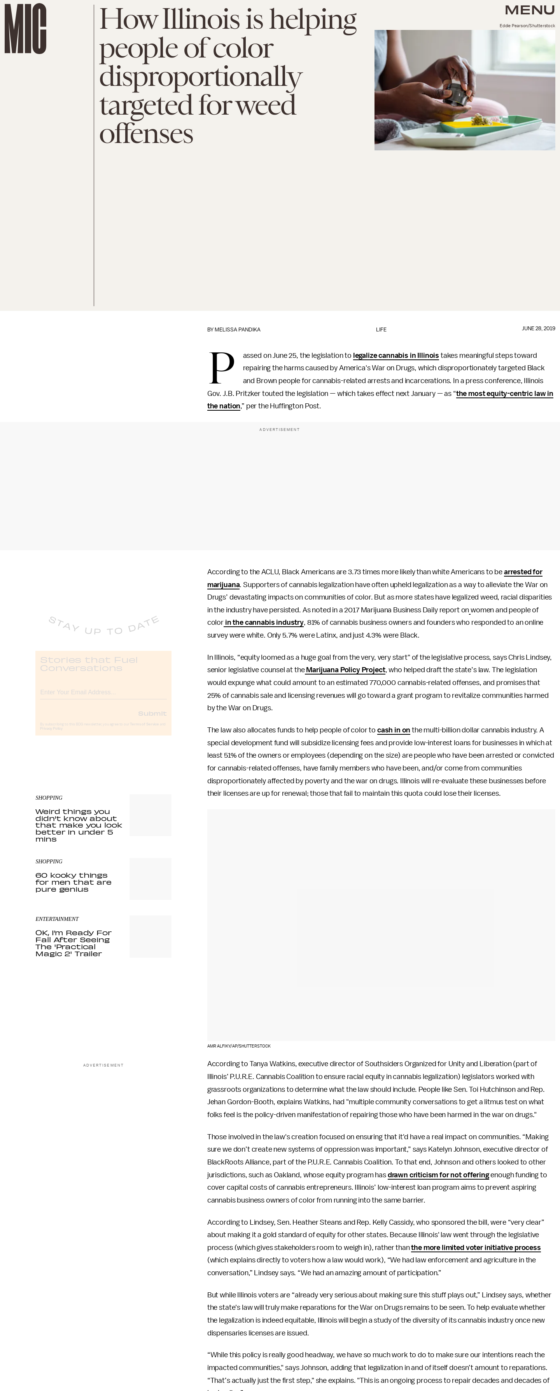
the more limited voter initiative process (476, 1248)
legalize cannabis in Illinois (396, 355)
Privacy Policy (51, 735)
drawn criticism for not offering (438, 1175)
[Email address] (103, 697)
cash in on (393, 730)
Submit (152, 719)
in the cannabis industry (264, 622)
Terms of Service (144, 731)
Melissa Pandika (238, 330)
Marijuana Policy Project (345, 670)
